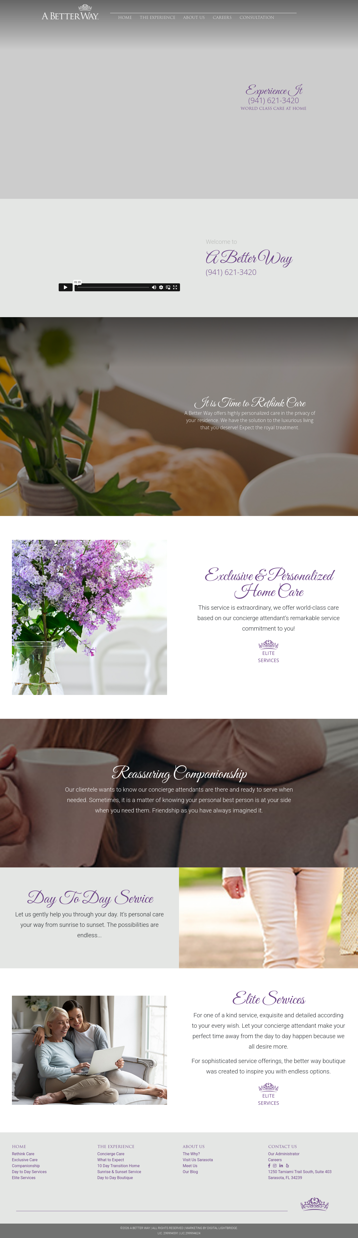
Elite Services (24, 1177)
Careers (275, 1159)
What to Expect (110, 1159)
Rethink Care (23, 1154)
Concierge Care (111, 1154)
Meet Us (190, 1165)
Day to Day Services (29, 1171)
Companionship (26, 1165)
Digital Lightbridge (222, 1228)
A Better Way (140, 1228)
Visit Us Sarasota (198, 1159)
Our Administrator (284, 1154)
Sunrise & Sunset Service (119, 1171)
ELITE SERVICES (268, 652)
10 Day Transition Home (118, 1165)
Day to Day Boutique (115, 1177)
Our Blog (190, 1171)
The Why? (191, 1154)
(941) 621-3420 (273, 100)
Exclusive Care (25, 1159)
